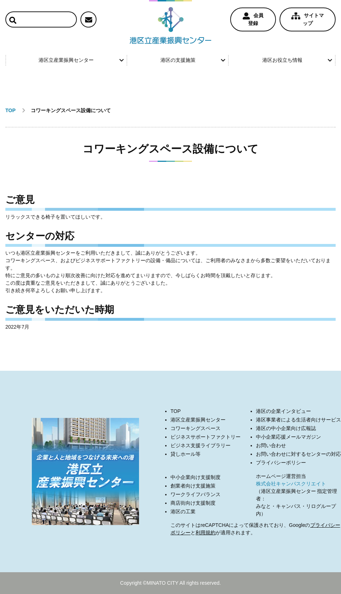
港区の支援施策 (192, 60)
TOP (175, 411)
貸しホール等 (185, 454)
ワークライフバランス (195, 494)
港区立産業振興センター (81, 60)
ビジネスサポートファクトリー (205, 437)
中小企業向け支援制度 (195, 477)
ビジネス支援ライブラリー (200, 445)
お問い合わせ (271, 445)
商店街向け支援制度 (193, 503)
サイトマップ (307, 19)
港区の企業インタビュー (283, 411)
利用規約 (206, 532)
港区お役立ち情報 (297, 60)
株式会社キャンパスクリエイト (291, 483)
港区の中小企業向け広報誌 (286, 428)
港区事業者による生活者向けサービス (298, 420)
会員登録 (253, 19)
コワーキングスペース (195, 428)
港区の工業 (183, 511)
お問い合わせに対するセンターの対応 (298, 454)
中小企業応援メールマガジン (288, 437)
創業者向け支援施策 (193, 486)
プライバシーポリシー (281, 462)
